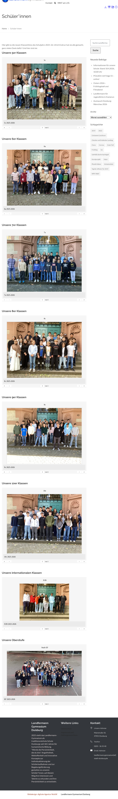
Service (101, 4)
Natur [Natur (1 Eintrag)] (106, 159)
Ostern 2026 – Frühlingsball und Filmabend (101, 86)
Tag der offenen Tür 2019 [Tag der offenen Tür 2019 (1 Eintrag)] (100, 169)
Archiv (109, 4)
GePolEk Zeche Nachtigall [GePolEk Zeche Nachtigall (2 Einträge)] (100, 155)
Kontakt (49, 8)
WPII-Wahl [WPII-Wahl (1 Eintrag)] (95, 174)
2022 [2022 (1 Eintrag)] (100, 131)
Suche (95, 50)
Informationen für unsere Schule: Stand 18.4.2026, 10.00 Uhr (104, 68)
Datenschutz (66, 728)
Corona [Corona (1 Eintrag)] (101, 145)
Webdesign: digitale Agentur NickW (42, 794)
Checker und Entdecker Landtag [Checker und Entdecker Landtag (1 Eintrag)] (102, 140)
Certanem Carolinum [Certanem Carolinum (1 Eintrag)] (99, 135)
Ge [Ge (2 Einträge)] (102, 150)
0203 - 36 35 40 (100, 746)
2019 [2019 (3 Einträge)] (93, 131)
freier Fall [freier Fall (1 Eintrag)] (110, 145)
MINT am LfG (63, 8)
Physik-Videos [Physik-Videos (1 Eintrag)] (96, 164)
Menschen (64, 4)
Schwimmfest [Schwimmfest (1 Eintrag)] (108, 164)
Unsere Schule (52, 4)
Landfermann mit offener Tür (83, 4)
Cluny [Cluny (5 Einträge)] (94, 145)
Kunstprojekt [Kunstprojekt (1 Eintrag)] (96, 159)
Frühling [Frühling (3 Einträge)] (94, 150)
